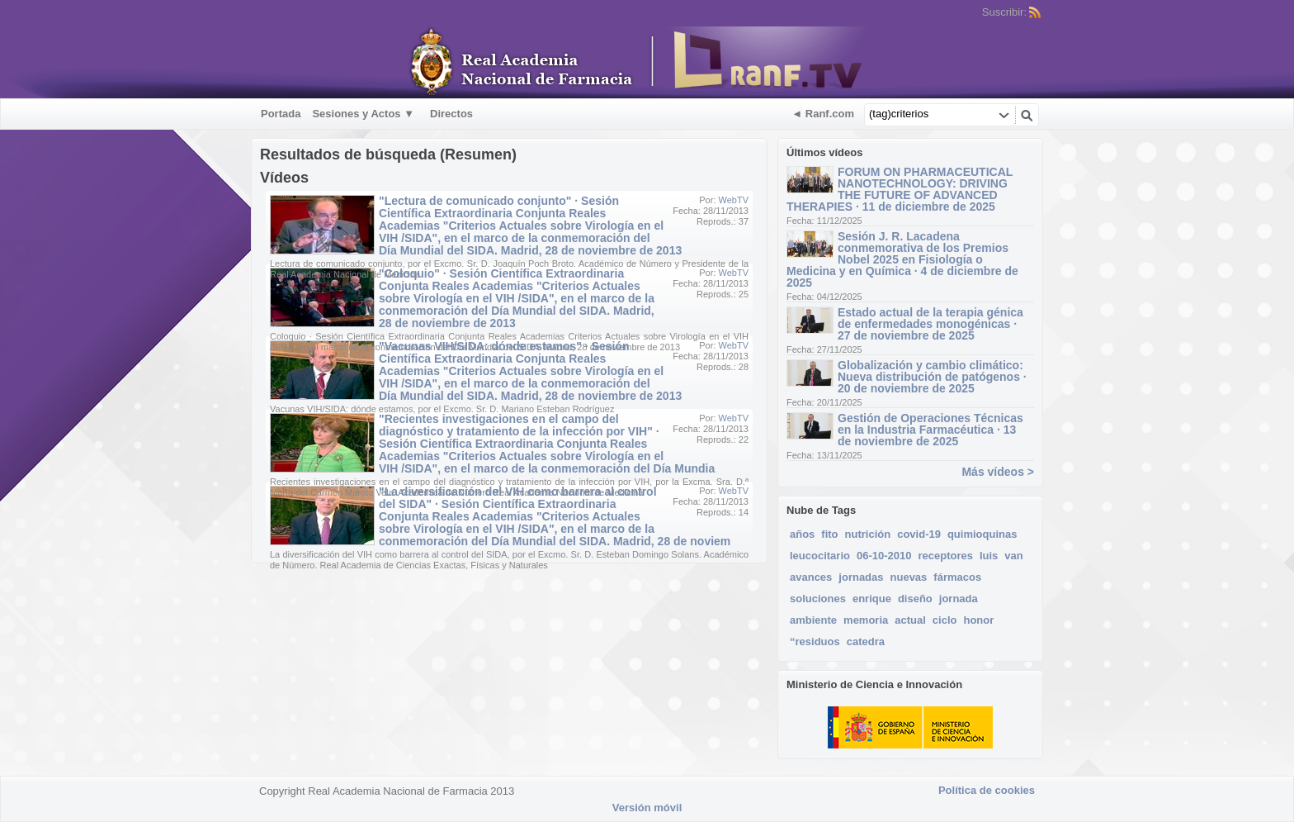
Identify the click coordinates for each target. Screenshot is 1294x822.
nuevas (909, 577)
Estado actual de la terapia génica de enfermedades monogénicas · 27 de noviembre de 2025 (930, 324)
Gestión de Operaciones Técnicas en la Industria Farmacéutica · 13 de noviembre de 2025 (930, 429)
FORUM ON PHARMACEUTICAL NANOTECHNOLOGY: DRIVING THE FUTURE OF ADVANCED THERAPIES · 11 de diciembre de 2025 (899, 189)
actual (910, 620)
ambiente (813, 620)
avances (811, 577)
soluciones (818, 598)
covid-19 (919, 534)
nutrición (868, 534)
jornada (958, 598)
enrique (871, 598)
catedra (866, 641)
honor (978, 620)
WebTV (734, 200)
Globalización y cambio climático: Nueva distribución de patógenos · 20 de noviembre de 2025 (932, 377)
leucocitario (820, 555)
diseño (915, 598)
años (802, 534)
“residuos (815, 641)
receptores (945, 555)
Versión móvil (647, 807)
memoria (865, 620)
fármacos (957, 577)
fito (829, 534)
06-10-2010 (884, 555)
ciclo (945, 620)
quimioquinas (982, 534)
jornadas (860, 577)
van (1013, 555)
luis (989, 555)
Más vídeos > (997, 471)
